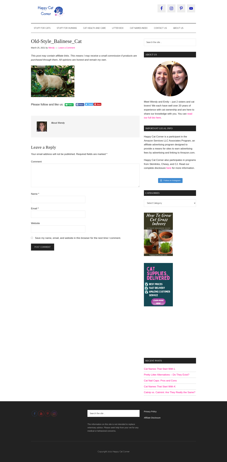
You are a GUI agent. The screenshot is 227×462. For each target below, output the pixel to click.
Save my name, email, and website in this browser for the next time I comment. (78, 238)
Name (35, 194)
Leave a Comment (66, 48)
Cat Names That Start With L (159, 369)
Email (35, 208)
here (168, 168)
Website (35, 223)
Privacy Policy (150, 411)
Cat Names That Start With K (160, 386)
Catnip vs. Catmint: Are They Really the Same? (169, 392)
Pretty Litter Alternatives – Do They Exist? (166, 374)
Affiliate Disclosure (152, 418)
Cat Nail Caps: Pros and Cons (160, 380)
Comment (36, 161)
